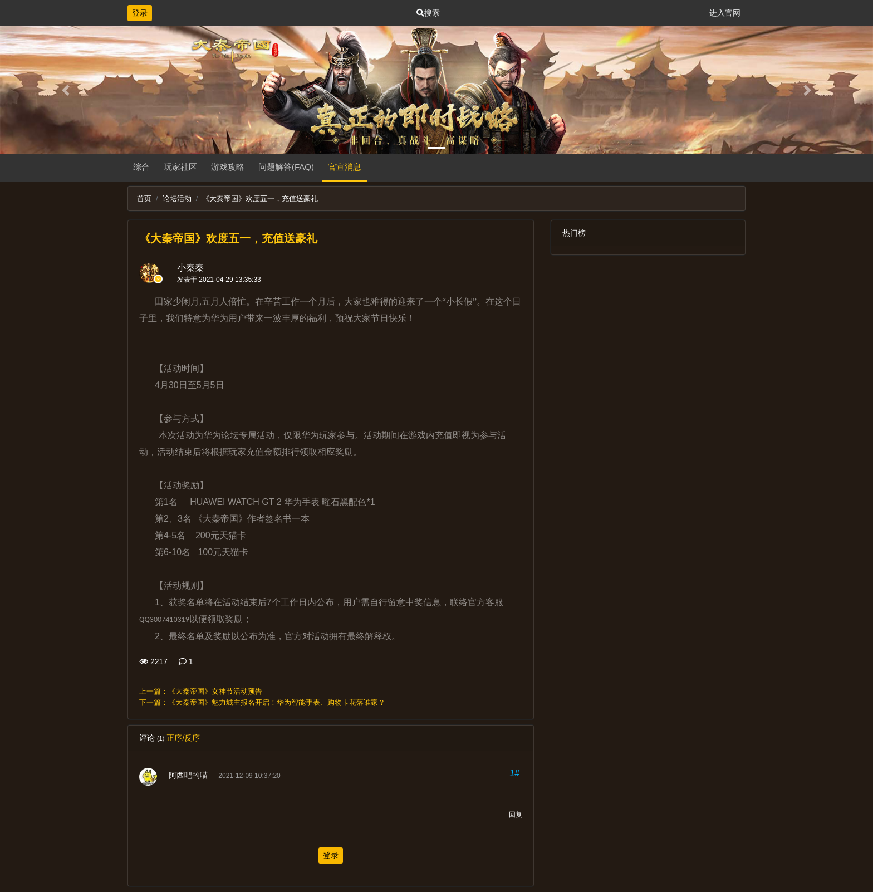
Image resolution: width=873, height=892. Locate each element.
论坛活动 (177, 198)
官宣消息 (344, 166)
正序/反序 (183, 737)
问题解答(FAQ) (286, 166)
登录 (140, 12)
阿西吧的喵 (188, 775)
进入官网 (724, 12)
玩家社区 (180, 166)
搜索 (428, 12)
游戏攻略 (227, 166)
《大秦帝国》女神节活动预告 (215, 691)
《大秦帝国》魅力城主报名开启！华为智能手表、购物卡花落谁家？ (276, 702)
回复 (515, 815)
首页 (144, 198)
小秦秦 (190, 267)
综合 (141, 166)
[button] (65, 90)
